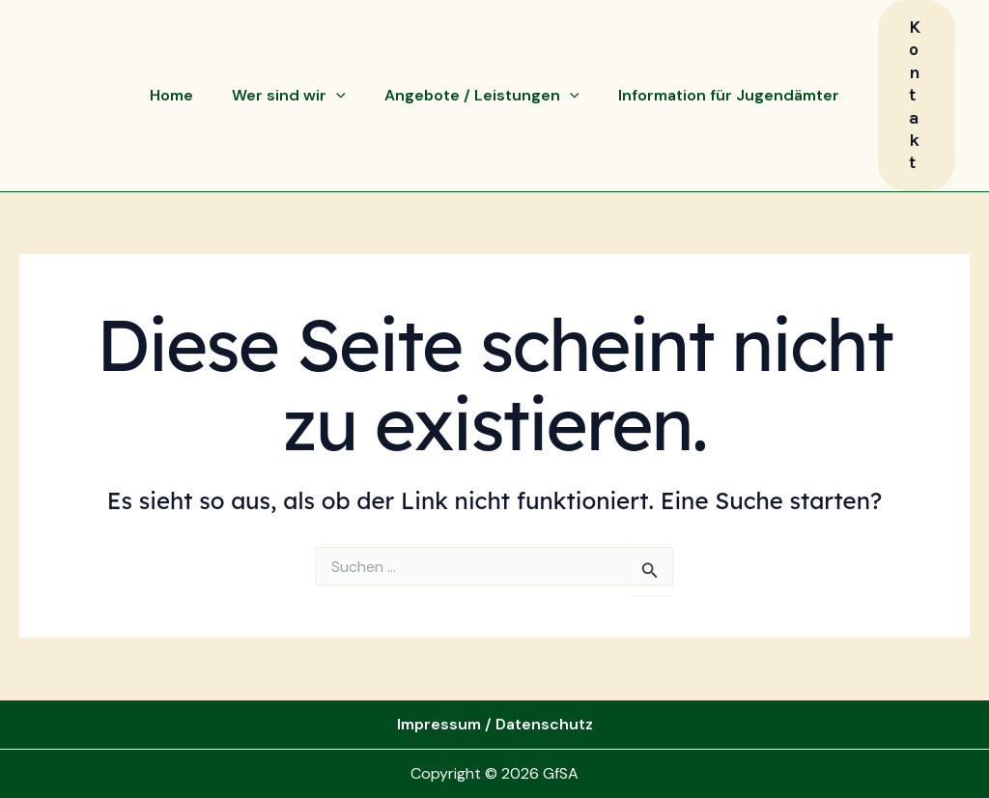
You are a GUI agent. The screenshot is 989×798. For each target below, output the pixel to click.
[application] (336, 95)
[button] (916, 95)
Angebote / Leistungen (481, 95)
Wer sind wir (289, 95)
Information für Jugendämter (728, 95)
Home (171, 95)
